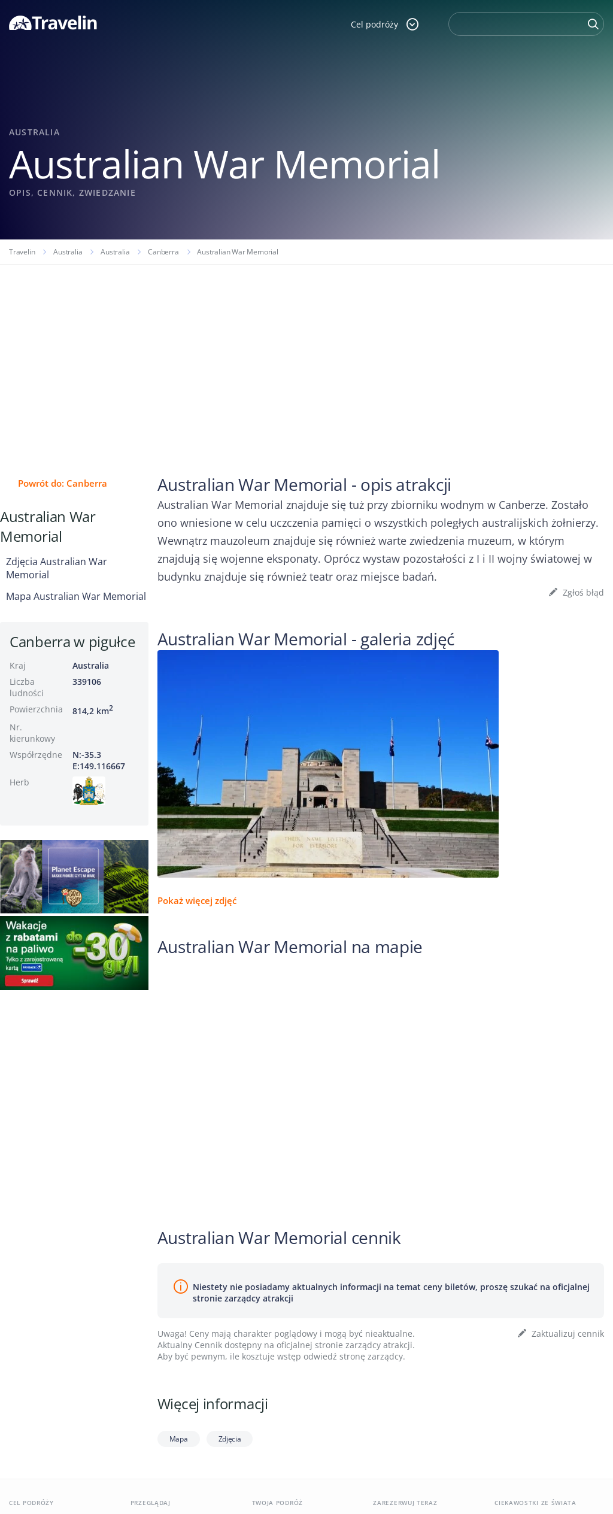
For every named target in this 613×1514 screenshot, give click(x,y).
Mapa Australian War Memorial (76, 596)
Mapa (178, 1439)
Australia (67, 252)
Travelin (22, 252)
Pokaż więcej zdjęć (196, 900)
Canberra (163, 252)
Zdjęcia (230, 1439)
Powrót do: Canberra (62, 483)
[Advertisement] (306, 354)
